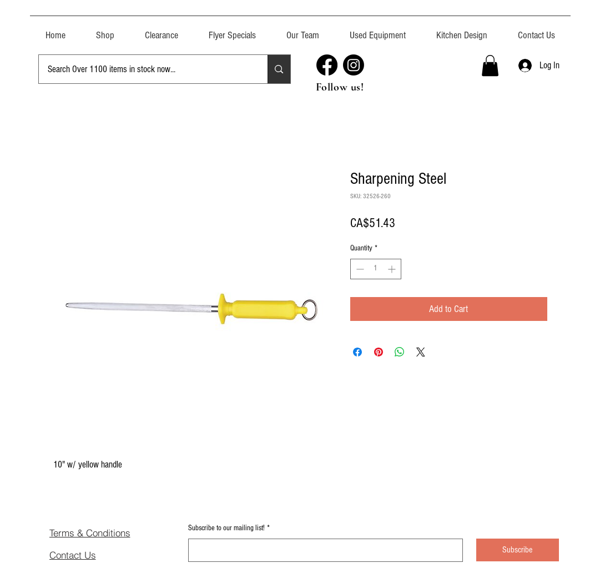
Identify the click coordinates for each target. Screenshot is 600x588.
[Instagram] (353, 65)
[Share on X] (420, 352)
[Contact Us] (88, 555)
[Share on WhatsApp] (399, 352)
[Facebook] (326, 65)
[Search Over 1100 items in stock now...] (145, 69)
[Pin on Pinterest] (378, 352)
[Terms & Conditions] (107, 532)
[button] (378, 30)
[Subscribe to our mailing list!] (322, 550)
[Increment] (393, 269)
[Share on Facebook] (357, 352)
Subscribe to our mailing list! (229, 528)
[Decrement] (359, 269)
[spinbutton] (376, 269)
